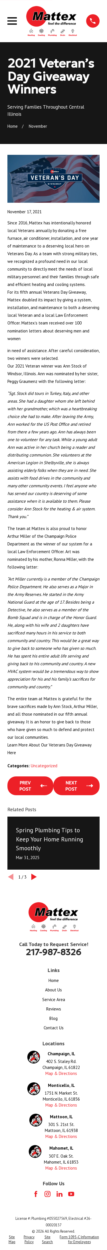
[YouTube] (71, 1194)
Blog (53, 1018)
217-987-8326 (53, 952)
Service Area (53, 999)
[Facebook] (36, 1194)
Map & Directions (61, 1073)
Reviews (53, 1009)
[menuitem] (11, 1240)
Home (54, 980)
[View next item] (34, 877)
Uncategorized (44, 765)
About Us (53, 990)
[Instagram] (48, 1194)
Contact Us (54, 1027)
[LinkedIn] (59, 1194)
